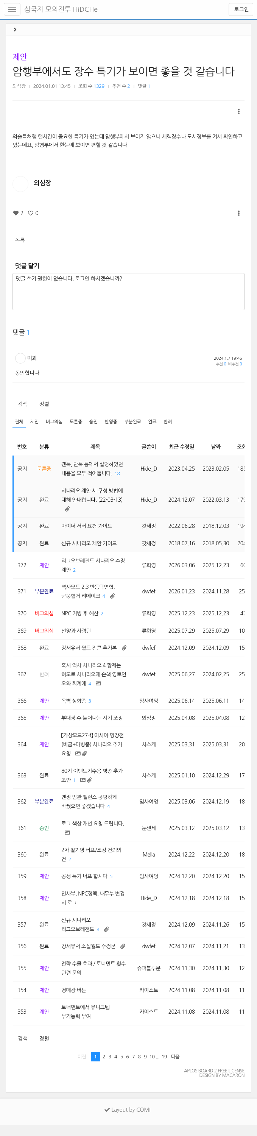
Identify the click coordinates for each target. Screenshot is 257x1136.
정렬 (44, 404)
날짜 (218, 446)
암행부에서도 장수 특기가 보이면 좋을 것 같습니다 (123, 71)
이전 (82, 1067)
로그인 (241, 9)
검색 (22, 404)
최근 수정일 (183, 446)
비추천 (235, 364)
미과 (32, 358)
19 (164, 1067)
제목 (96, 446)
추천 (221, 364)
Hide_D (150, 469)
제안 (19, 57)
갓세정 (150, 527)
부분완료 (134, 422)
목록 (20, 240)
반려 (171, 422)
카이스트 (150, 1000)
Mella (150, 862)
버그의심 (54, 422)
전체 (19, 422)
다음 (175, 1067)
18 (119, 473)
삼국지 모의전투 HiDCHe (61, 9)
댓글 (144, 86)
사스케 (150, 750)
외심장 (18, 86)
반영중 (112, 422)
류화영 (150, 567)
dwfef (150, 594)
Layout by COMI (127, 1121)
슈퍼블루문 (150, 978)
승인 (95, 422)
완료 (155, 422)
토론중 (77, 422)
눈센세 (150, 835)
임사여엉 (150, 705)
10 (151, 1067)
